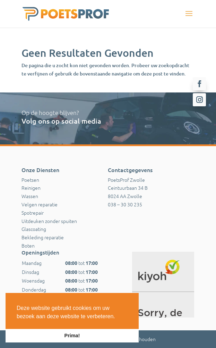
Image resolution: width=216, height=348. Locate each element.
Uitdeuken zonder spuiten (49, 220)
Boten (28, 245)
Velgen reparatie (39, 204)
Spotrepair (32, 212)
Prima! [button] (72, 335)
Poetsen (30, 179)
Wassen (29, 196)
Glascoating (33, 228)
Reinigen (31, 187)
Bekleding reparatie (42, 237)
